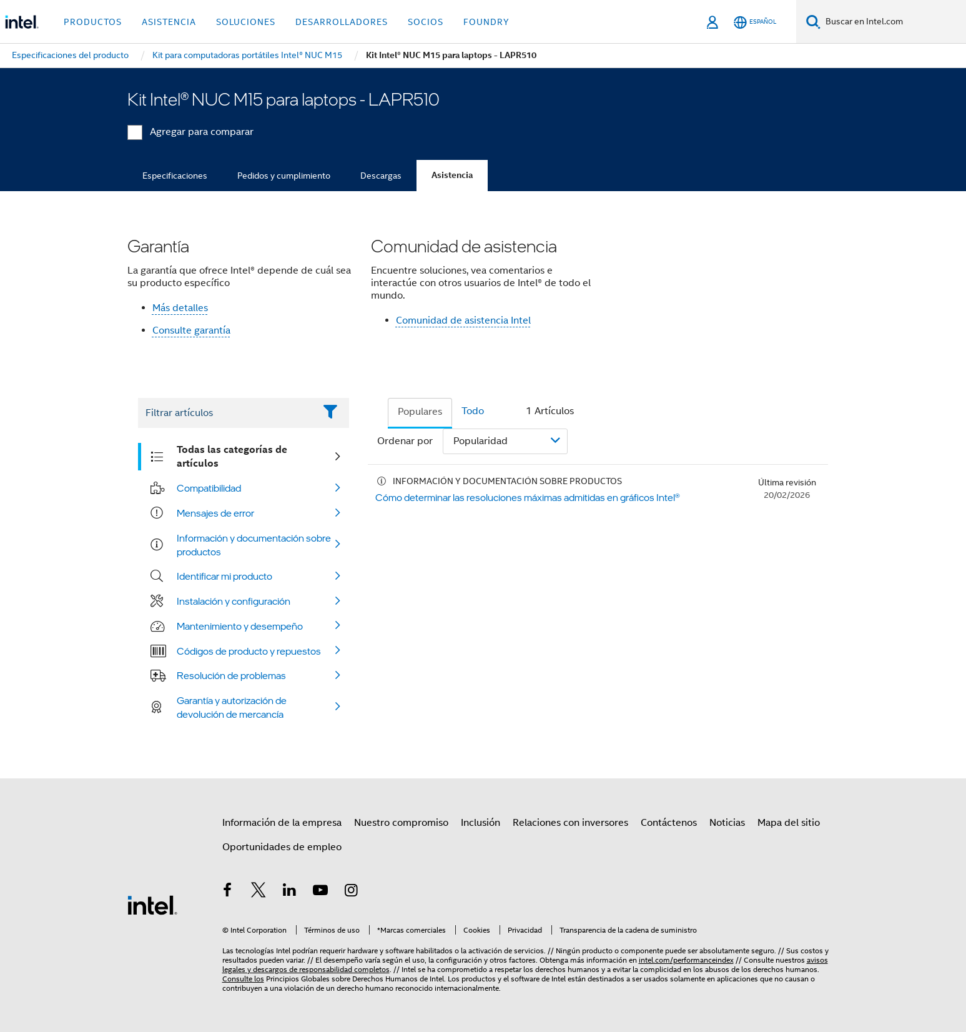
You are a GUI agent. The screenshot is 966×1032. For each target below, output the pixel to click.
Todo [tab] (472, 411)
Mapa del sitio (788, 822)
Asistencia (452, 175)
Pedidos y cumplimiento (283, 175)
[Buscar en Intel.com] (893, 21)
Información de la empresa (282, 822)
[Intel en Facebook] (228, 892)
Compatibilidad (209, 488)
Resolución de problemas (231, 675)
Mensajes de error (215, 513)
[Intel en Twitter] (258, 892)
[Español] (755, 22)
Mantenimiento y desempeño (240, 626)
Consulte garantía (191, 330)
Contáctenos (669, 822)
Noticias (727, 822)
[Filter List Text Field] (226, 412)
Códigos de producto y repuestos (249, 651)
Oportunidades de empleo (282, 847)
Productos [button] (93, 21)
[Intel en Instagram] (351, 892)
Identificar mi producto (224, 576)
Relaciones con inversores (570, 822)
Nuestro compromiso (401, 822)
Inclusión (480, 822)
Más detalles (180, 308)
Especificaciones (174, 175)
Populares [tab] (420, 411)
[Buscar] (813, 21)
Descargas (381, 175)
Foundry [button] (486, 21)
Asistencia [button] (169, 21)
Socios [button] (425, 21)
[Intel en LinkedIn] (289, 892)
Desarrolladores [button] (341, 21)
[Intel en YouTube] (320, 892)
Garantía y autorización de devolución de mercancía (232, 707)
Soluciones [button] (245, 21)
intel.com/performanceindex (686, 960)
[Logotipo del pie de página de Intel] (152, 904)
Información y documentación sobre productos (254, 545)
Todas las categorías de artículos (232, 456)
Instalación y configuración (233, 601)
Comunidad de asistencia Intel (463, 320)
